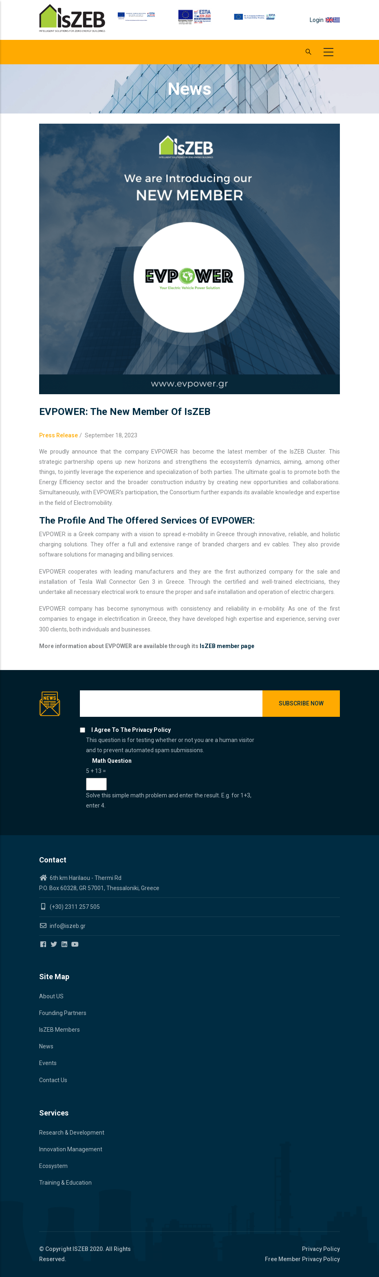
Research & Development (71, 1132)
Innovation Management (70, 1149)
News (46, 1046)
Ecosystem (53, 1166)
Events (48, 1063)
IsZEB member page (227, 646)
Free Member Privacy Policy (302, 1259)
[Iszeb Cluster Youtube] (75, 944)
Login (317, 20)
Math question (112, 760)
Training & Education (65, 1182)
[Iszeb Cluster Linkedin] (65, 944)
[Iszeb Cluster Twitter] (54, 944)
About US (51, 996)
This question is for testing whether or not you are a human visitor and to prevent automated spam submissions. (171, 774)
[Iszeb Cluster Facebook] (43, 944)
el (336, 20)
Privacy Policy (321, 1249)
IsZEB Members (59, 1029)
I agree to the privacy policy (131, 730)
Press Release (58, 435)
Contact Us (53, 1080)
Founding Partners (62, 1013)
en (329, 20)
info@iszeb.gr (67, 926)
